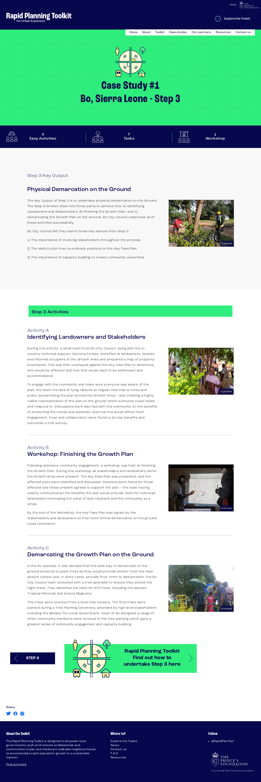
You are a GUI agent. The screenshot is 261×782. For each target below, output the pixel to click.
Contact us (243, 32)
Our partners (201, 32)
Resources (223, 32)
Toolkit (159, 32)
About (146, 32)
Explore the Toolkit (124, 741)
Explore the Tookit (237, 18)
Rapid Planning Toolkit (39, 16)
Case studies (178, 32)
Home (133, 32)
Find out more (16, 764)
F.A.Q (114, 753)
